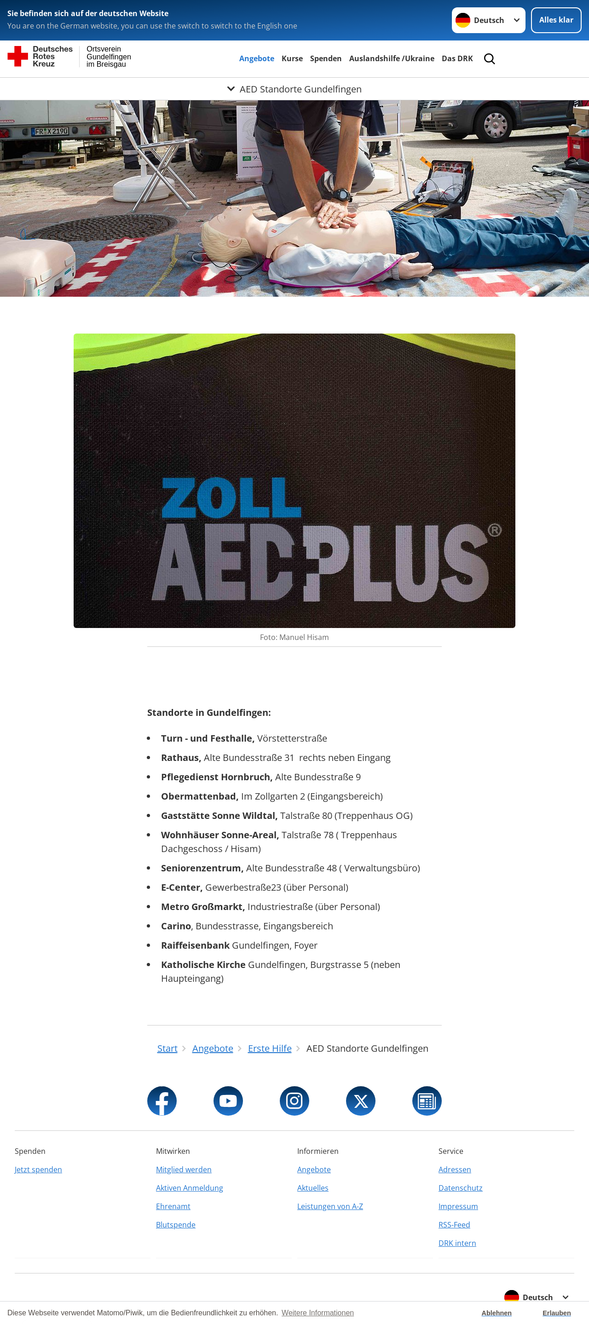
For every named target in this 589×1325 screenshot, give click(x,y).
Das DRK (457, 58)
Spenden (326, 58)
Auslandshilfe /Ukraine (391, 58)
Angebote (256, 58)
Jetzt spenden (38, 1169)
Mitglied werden (184, 1169)
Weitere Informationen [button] (318, 1313)
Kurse (292, 58)
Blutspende (176, 1225)
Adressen (455, 1169)
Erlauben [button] (557, 1313)
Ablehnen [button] (497, 1313)
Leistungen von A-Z (330, 1206)
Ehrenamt (173, 1206)
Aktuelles (313, 1188)
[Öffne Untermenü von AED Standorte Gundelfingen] (294, 89)
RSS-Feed (454, 1225)
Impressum (458, 1206)
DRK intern (457, 1243)
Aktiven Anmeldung (189, 1188)
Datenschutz (461, 1188)
